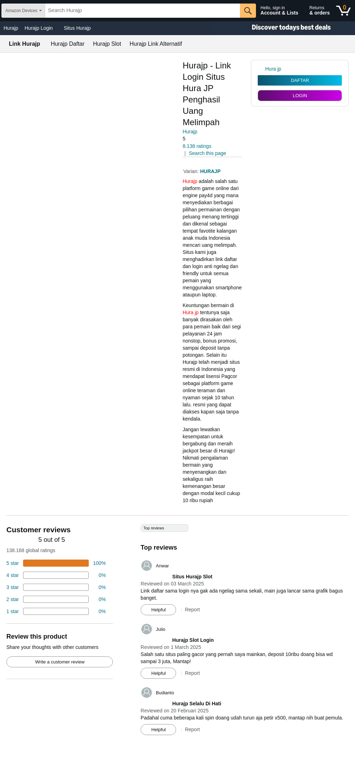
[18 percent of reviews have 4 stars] (56, 575)
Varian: (191, 171)
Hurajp (11, 28)
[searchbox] (142, 10)
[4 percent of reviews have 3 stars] (56, 587)
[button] (202, 139)
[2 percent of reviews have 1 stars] (56, 611)
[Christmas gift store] (284, 28)
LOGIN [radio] (300, 95)
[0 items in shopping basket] (343, 11)
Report (192, 609)
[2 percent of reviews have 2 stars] (56, 599)
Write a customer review (59, 662)
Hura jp (190, 312)
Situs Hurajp (77, 28)
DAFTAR (300, 80)
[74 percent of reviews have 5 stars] (56, 563)
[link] (261, 68)
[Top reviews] (177, 632)
